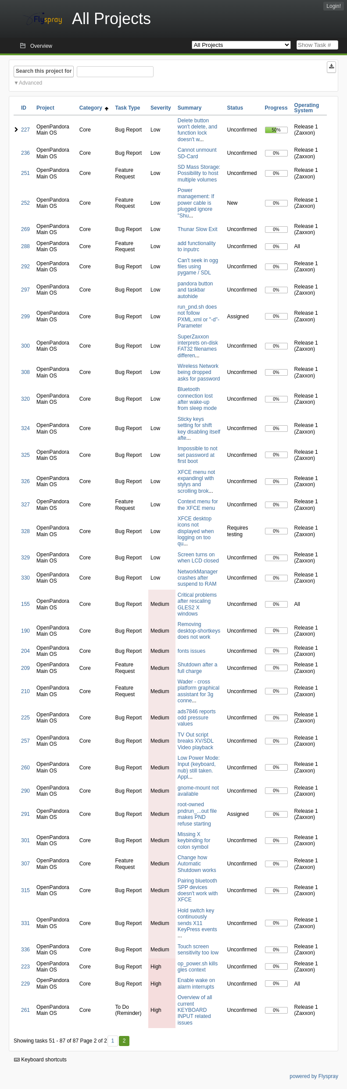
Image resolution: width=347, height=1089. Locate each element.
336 (25, 950)
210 (25, 691)
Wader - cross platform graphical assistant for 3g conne (198, 691)
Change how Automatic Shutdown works (197, 863)
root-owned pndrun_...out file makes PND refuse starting (197, 813)
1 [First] (112, 1041)
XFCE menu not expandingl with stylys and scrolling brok (196, 481)
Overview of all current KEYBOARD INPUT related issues (195, 1010)
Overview (41, 46)
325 (25, 455)
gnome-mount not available (198, 791)
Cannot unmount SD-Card (197, 153)
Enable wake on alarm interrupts (196, 983)
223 (25, 967)
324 (25, 428)
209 (25, 668)
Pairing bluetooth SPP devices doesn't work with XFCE (198, 890)
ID (23, 108)
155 (25, 604)
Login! (333, 6)
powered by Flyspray (314, 1076)
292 (25, 266)
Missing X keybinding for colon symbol (194, 840)
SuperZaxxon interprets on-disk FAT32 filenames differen (198, 346)
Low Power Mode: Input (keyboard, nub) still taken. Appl (199, 767)
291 (25, 814)
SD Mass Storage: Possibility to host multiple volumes (199, 173)
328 (25, 531)
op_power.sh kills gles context (198, 967)
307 (25, 864)
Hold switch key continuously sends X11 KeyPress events (197, 920)
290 (25, 791)
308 (25, 372)
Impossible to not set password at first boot (198, 454)
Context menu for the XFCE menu (198, 504)
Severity (160, 108)
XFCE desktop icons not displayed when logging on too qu (196, 531)
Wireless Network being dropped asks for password (199, 372)
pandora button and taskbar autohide (195, 290)
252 (25, 203)
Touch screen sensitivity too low (198, 949)
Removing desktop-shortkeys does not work (199, 630)
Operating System (306, 108)
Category (94, 108)
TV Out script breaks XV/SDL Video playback (196, 741)
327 (25, 505)
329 (25, 558)
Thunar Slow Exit (198, 229)
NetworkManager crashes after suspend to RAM (198, 578)
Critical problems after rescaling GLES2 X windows (197, 604)
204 (25, 651)
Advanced (30, 83)
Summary (190, 108)
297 (25, 290)
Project (45, 108)
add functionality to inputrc (197, 246)
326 (25, 481)
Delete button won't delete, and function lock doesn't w (197, 129)
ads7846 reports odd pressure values (197, 717)
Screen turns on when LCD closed (198, 558)
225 (25, 718)
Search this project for (44, 71)
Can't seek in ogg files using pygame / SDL (198, 266)
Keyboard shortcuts (40, 1060)
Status (235, 108)
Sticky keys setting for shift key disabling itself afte (199, 428)
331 (25, 923)
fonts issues (191, 651)
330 (25, 578)
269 (25, 229)
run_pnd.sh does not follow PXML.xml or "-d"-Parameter (198, 316)
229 (25, 984)
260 (25, 768)
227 (25, 130)
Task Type (127, 108)
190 (25, 631)
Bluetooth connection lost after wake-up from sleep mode (197, 398)
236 (25, 153)
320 (25, 399)
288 (25, 246)
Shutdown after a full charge (198, 668)
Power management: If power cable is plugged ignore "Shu (196, 203)
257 (25, 741)
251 (25, 173)
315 (25, 890)
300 (25, 346)
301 (25, 840)
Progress (276, 108)
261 (25, 1010)
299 (25, 316)
